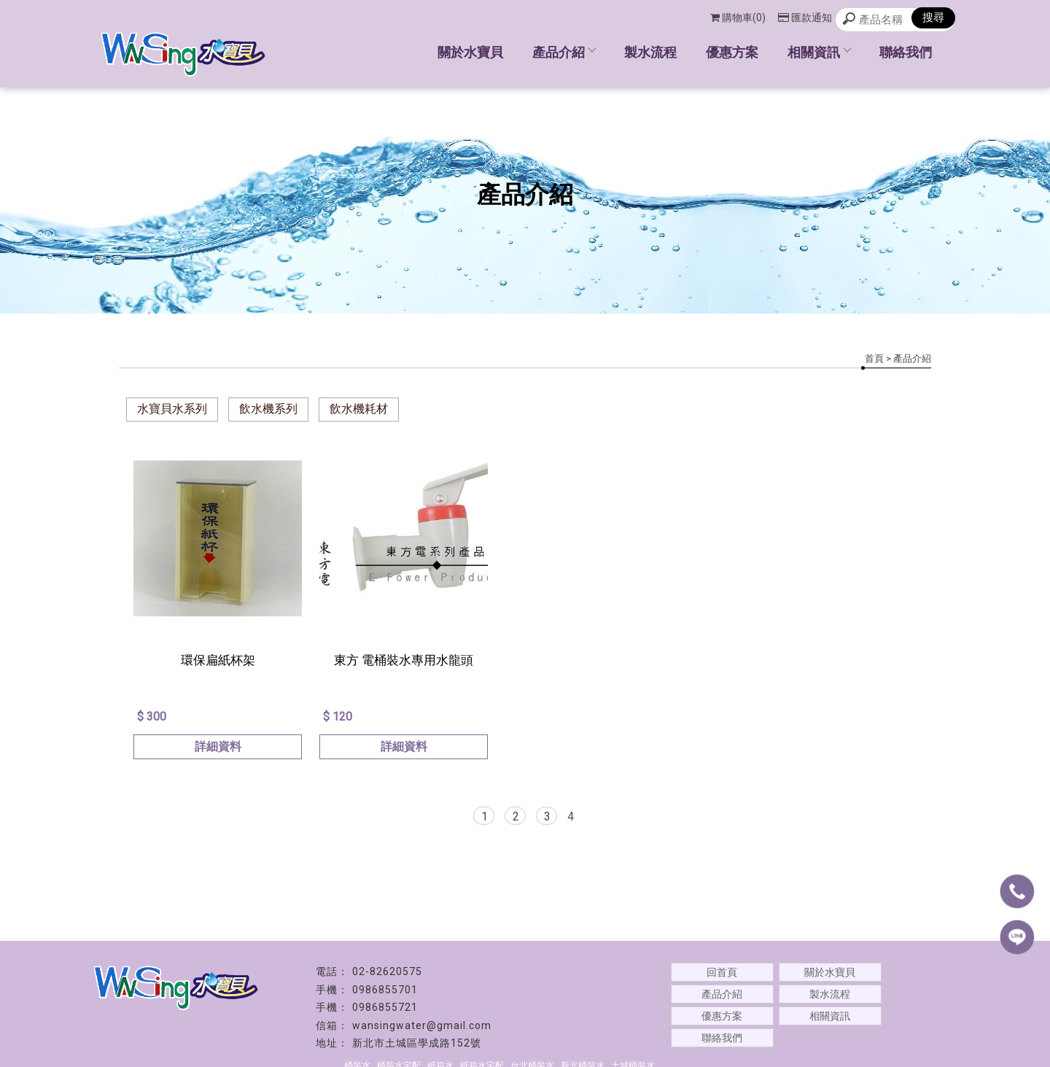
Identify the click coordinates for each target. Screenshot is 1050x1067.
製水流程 (650, 52)
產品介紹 (563, 52)
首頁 (874, 358)
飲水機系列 (268, 409)
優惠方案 (732, 52)
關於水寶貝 (470, 52)
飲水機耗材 (359, 409)
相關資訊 (819, 52)
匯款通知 (805, 17)
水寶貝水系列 (172, 409)
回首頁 (722, 972)
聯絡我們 (905, 52)
